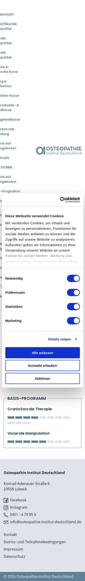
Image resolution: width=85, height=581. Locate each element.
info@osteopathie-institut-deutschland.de (42, 522)
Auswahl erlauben (42, 365)
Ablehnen (42, 378)
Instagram (15, 507)
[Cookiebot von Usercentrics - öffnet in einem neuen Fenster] (60, 200)
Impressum (13, 549)
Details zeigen (59, 339)
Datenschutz (14, 556)
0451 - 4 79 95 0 (20, 514)
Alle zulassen (42, 352)
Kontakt (10, 534)
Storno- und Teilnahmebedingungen (35, 541)
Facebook (15, 500)
